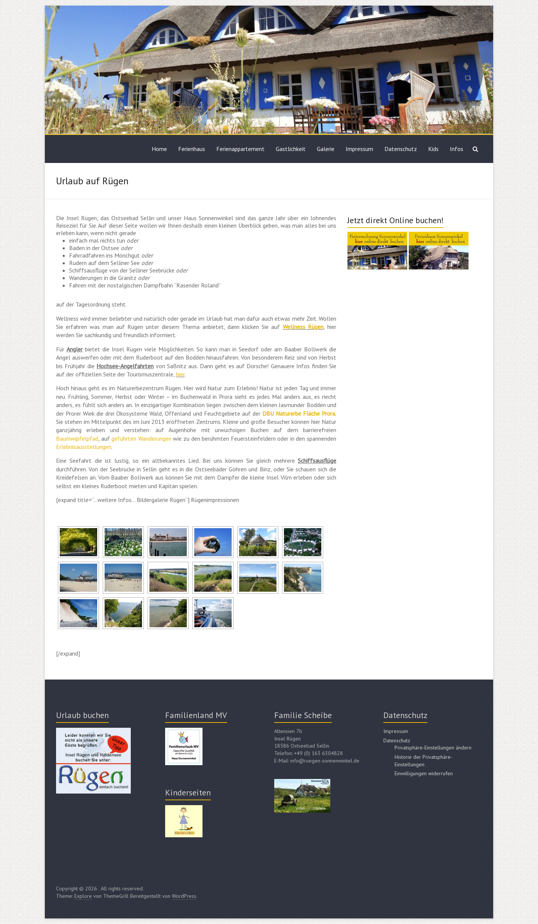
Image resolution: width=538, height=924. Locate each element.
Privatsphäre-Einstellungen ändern (433, 747)
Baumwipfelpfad (77, 438)
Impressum (359, 149)
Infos (456, 149)
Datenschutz (400, 149)
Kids (433, 149)
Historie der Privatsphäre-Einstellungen (423, 761)
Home (159, 149)
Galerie (325, 149)
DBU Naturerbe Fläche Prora (298, 413)
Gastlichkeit (291, 149)
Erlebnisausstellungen (83, 446)
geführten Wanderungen (141, 438)
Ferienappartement (240, 149)
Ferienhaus (191, 149)
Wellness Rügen (303, 326)
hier (180, 374)
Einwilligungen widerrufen (424, 773)
